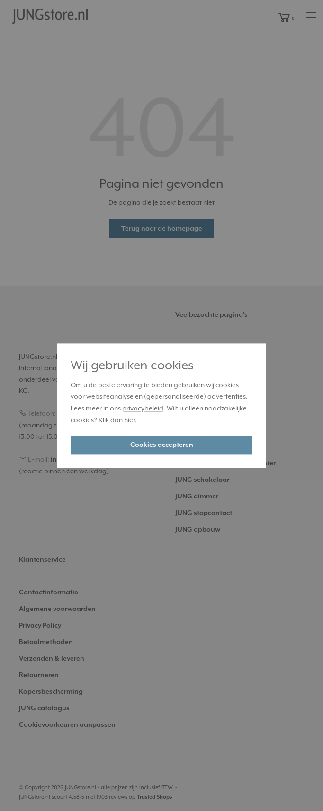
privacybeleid (142, 408)
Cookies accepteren (161, 445)
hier (129, 420)
